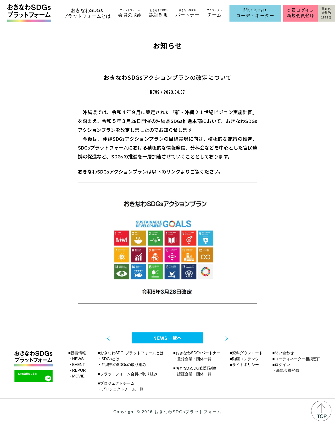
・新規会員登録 (285, 370)
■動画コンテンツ (244, 359)
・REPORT (78, 370)
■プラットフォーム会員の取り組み (127, 374)
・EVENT (76, 365)
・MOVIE (76, 376)
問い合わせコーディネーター (255, 13)
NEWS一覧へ (167, 338)
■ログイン (281, 365)
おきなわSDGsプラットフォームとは (87, 13)
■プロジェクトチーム (116, 383)
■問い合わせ (283, 353)
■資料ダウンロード (246, 353)
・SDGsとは (108, 359)
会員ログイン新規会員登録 (300, 13)
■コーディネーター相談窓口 (296, 359)
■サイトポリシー (244, 365)
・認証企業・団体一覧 (192, 374)
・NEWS (76, 359)
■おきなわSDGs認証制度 (194, 368)
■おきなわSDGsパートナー (196, 353)
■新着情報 (77, 353)
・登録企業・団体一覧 (192, 359)
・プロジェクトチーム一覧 (121, 389)
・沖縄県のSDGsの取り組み (122, 365)
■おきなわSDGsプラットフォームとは (131, 353)
